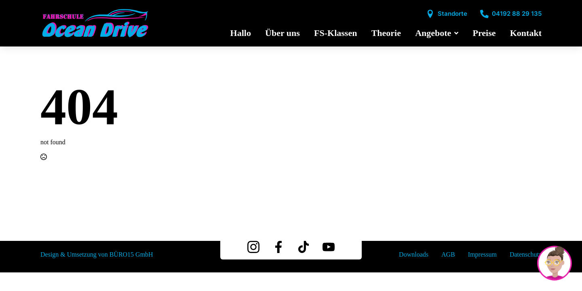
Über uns (282, 33)
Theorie (386, 33)
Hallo (240, 33)
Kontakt (526, 33)
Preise (484, 33)
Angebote (433, 33)
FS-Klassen (335, 33)
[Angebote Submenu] (454, 33)
